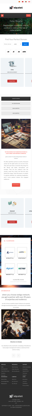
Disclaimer (25, 379)
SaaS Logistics (16, 108)
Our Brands (14, 383)
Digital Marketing (5, 371)
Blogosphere (4, 383)
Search (25, 44)
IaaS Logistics (16, 113)
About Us (14, 379)
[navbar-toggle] (2, 15)
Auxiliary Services (3, 374)
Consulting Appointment (26, 370)
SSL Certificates (15, 371)
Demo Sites (4, 379)
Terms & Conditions (25, 382)
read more (16, 184)
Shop (28, 15)
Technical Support (25, 374)
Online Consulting (27, 367)
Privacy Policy (26, 385)
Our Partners (15, 381)
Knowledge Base (5, 381)
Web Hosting (15, 367)
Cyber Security (15, 369)
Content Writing (16, 98)
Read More (12, 81)
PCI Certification (16, 103)
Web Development (4, 368)
